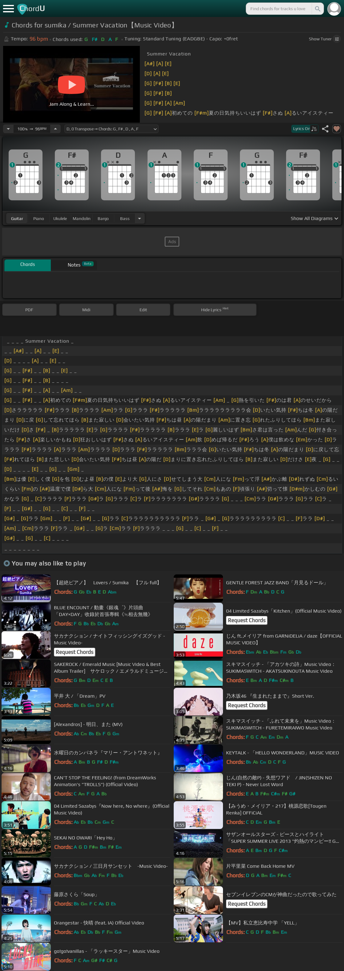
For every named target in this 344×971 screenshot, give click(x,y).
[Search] (317, 8)
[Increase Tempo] (55, 128)
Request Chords (246, 620)
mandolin (82, 218)
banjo (103, 218)
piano (38, 218)
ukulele (60, 218)
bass (125, 218)
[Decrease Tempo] (8, 128)
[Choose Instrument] (139, 218)
